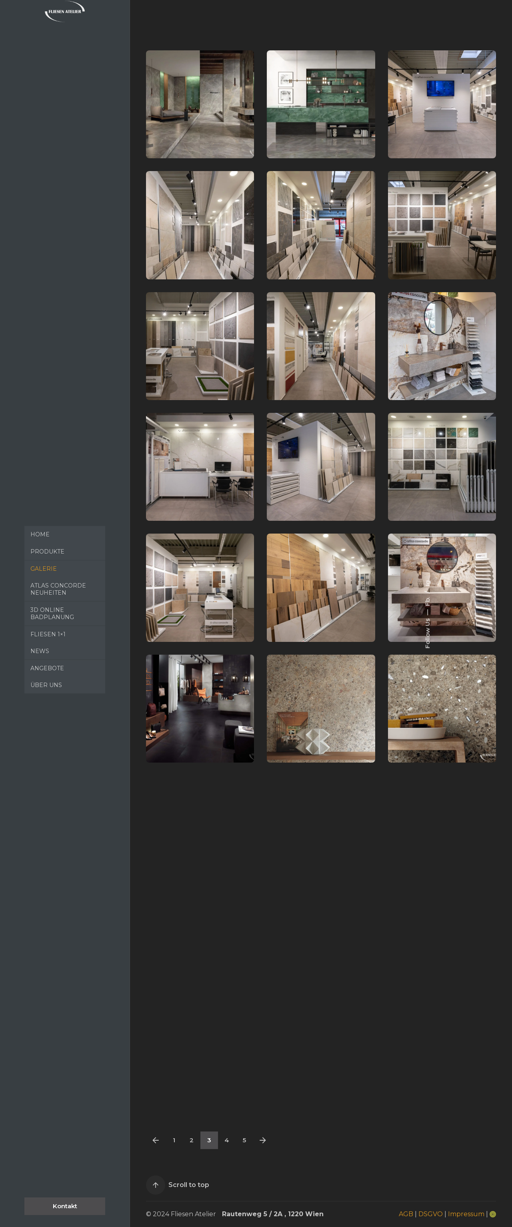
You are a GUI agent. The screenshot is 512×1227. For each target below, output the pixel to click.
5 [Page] (244, 1140)
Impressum (466, 1214)
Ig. (427, 582)
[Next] (262, 1140)
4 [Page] (226, 1140)
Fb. (427, 600)
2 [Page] (192, 1140)
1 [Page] (174, 1140)
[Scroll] (155, 1185)
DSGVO (430, 1214)
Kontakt (65, 1206)
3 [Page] (209, 1140)
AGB (406, 1214)
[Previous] (155, 1140)
